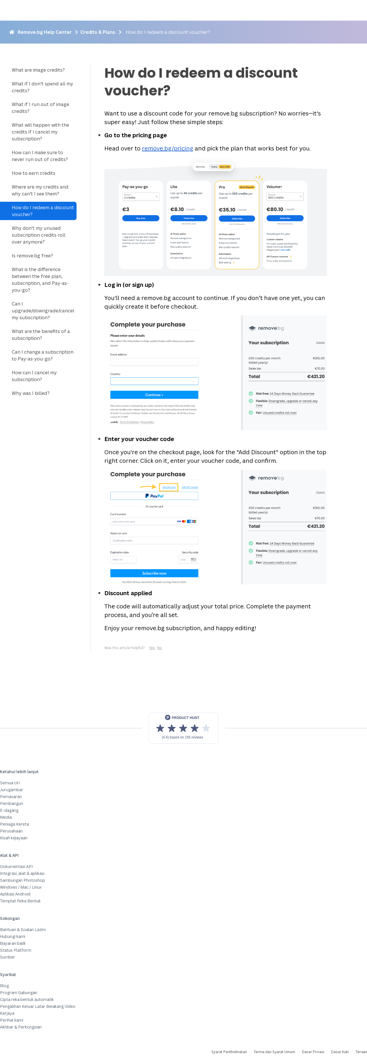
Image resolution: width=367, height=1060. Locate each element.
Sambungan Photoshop (22, 880)
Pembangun (11, 803)
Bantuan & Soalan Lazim (23, 929)
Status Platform (15, 950)
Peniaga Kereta (14, 824)
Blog (4, 985)
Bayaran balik (13, 943)
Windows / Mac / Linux (21, 887)
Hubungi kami (12, 936)
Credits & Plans (97, 32)
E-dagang (9, 810)
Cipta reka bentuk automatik (27, 999)
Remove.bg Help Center (45, 32)
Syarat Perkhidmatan (229, 1051)
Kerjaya (7, 1013)
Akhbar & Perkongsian (21, 1027)
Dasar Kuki (340, 1051)
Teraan (361, 1051)
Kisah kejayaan (14, 837)
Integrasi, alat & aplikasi (22, 873)
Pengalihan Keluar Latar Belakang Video (37, 1006)
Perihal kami (11, 1020)
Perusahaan (11, 831)
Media (6, 817)
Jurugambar (11, 789)
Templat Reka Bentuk (20, 901)
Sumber (7, 957)
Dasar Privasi (313, 1051)
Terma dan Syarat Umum (274, 1051)
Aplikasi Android (15, 894)
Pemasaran (11, 796)
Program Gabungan (18, 992)
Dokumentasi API (16, 866)
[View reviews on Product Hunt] (183, 728)
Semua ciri (10, 782)
